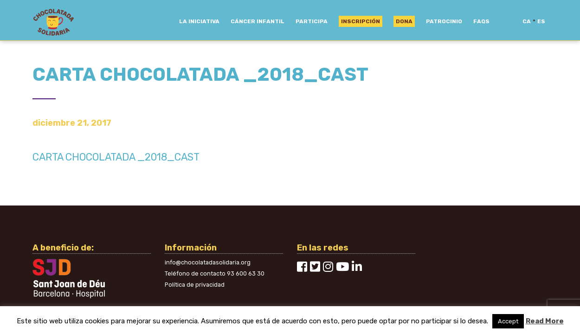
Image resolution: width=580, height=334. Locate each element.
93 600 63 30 (245, 273)
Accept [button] (508, 321)
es (541, 21)
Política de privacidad (195, 284)
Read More (545, 321)
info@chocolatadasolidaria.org (208, 262)
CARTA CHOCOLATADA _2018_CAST (116, 157)
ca (526, 21)
